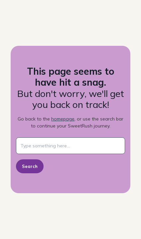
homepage (62, 119)
